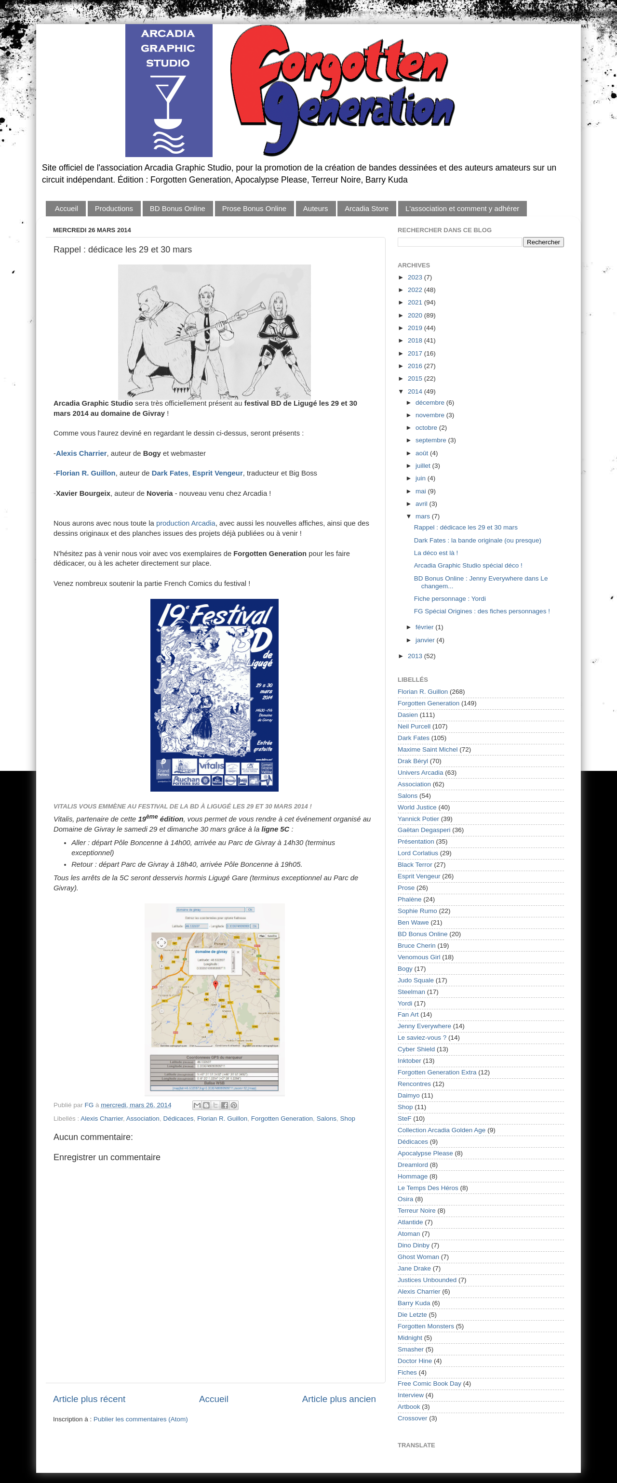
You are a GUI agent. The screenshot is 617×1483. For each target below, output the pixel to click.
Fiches (407, 1372)
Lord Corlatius (418, 853)
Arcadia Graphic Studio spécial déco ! (468, 565)
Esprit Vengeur (419, 876)
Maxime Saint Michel (428, 749)
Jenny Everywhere (424, 1026)
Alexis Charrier (81, 453)
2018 (416, 340)
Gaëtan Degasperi (424, 830)
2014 (416, 391)
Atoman (409, 1233)
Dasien (408, 714)
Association (143, 1118)
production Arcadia (185, 523)
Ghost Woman (418, 1256)
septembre (432, 440)
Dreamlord (413, 1164)
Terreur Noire (417, 1210)
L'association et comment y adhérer (462, 208)
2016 (416, 366)
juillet (424, 465)
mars (424, 516)
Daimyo (409, 1095)
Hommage (413, 1176)
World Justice (417, 807)
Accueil (66, 208)
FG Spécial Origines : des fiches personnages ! (482, 611)
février (425, 627)
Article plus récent (89, 1399)
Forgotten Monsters (426, 1326)
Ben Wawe (413, 922)
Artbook (409, 1406)
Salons (326, 1118)
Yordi (405, 1003)
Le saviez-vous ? (422, 1037)
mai (422, 491)
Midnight (410, 1337)
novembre (431, 415)
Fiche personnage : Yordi (450, 598)
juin (422, 478)
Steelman (411, 991)
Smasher (411, 1349)
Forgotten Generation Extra (437, 1072)
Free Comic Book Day (429, 1383)
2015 (416, 378)
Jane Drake (414, 1268)
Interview (411, 1395)
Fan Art (408, 1014)
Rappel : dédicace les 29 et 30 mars (466, 527)
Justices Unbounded (427, 1280)
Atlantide (410, 1222)
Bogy (405, 968)
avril (422, 503)
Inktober (409, 1060)
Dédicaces (178, 1118)
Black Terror (415, 864)
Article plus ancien (339, 1399)
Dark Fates (413, 738)
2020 (416, 315)
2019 (416, 327)
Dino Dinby (413, 1245)
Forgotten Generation (282, 1118)
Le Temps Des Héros (428, 1188)
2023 (416, 277)
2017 (416, 353)
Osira (405, 1199)
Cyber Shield (416, 1049)
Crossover (413, 1418)
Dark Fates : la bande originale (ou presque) (477, 540)
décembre (431, 402)
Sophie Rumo (417, 910)
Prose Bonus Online (254, 208)
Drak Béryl (413, 761)
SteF (405, 1118)
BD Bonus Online (177, 208)
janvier (426, 640)
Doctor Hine (415, 1360)
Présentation (416, 841)
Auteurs (315, 208)
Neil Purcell (414, 726)
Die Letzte (412, 1314)
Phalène (410, 899)
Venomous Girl (419, 957)
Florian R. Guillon (86, 473)
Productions (114, 208)
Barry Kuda (414, 1303)
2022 (416, 289)
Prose (406, 887)
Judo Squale (416, 980)
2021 (416, 302)
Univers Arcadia (420, 772)
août (423, 453)
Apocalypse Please (425, 1153)
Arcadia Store (367, 208)
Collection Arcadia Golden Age (441, 1130)
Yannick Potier (418, 818)
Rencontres (414, 1083)
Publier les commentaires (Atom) (141, 1419)
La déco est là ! (436, 552)
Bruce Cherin (417, 945)
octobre (427, 427)
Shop (347, 1118)
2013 (416, 656)
